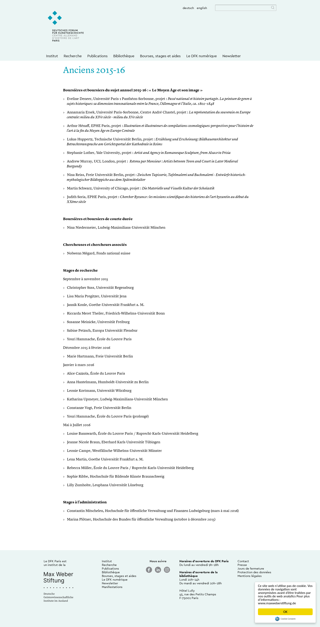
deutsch (188, 8)
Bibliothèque (123, 56)
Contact (243, 561)
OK (285, 612)
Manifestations (112, 587)
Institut (52, 56)
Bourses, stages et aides (160, 56)
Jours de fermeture (251, 568)
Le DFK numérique (201, 56)
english (202, 8)
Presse (242, 565)
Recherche (73, 56)
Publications (97, 56)
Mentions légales (250, 576)
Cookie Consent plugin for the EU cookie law (285, 619)
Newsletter (231, 56)
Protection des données (254, 572)
